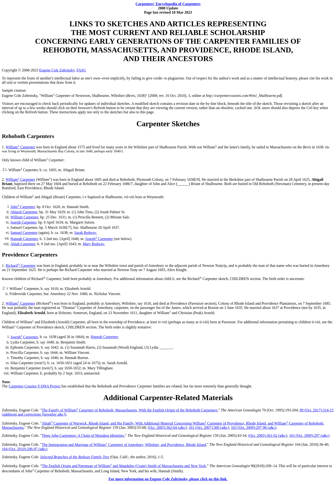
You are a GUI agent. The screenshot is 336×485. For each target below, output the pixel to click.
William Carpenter (20, 147)
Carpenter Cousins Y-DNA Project (34, 386)
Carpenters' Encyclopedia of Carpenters (168, 4)
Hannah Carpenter (24, 239)
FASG (81, 70)
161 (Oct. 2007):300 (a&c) (209, 428)
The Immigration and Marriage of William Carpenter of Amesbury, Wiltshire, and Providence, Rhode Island (124, 445)
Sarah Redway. (85, 233)
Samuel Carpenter (23, 233)
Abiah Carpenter (22, 244)
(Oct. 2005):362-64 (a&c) (167, 428)
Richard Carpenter (21, 266)
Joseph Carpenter (23, 222)
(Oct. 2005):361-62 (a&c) (267, 436)
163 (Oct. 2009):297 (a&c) (309, 436)
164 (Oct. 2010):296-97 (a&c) (24, 449)
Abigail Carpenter (23, 212)
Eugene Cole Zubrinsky (57, 70)
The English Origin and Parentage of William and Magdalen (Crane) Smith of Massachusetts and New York (124, 466)
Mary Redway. (94, 244)
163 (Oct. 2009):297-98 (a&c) (253, 428)
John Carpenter (22, 207)
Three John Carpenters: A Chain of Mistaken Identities (83, 436)
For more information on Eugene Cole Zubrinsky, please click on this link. (168, 479)
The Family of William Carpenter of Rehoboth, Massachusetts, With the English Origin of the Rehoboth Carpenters (129, 410)
